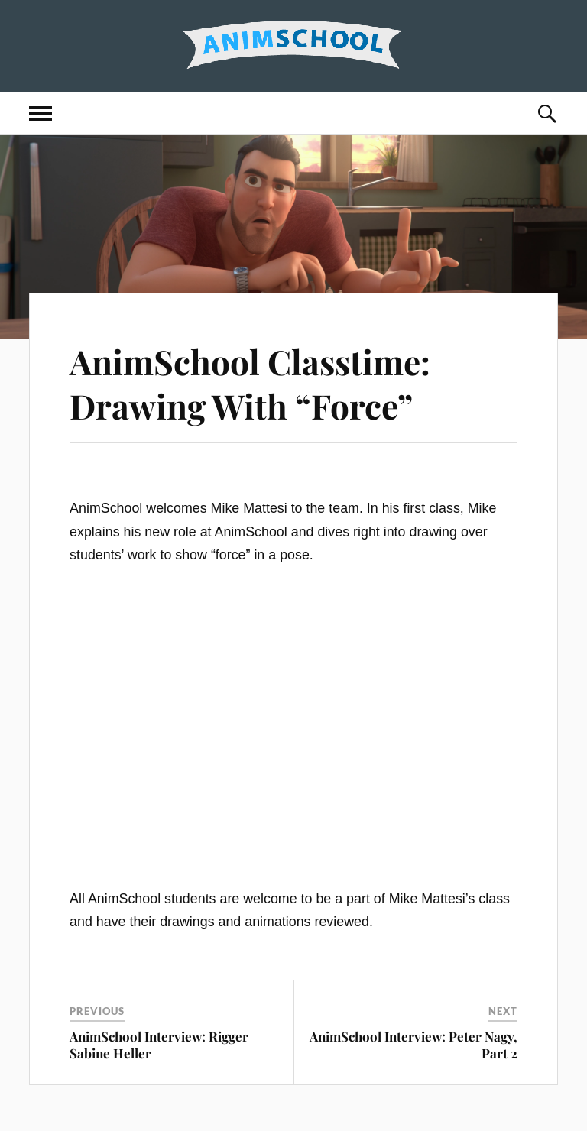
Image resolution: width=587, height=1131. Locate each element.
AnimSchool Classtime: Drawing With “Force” (250, 383)
